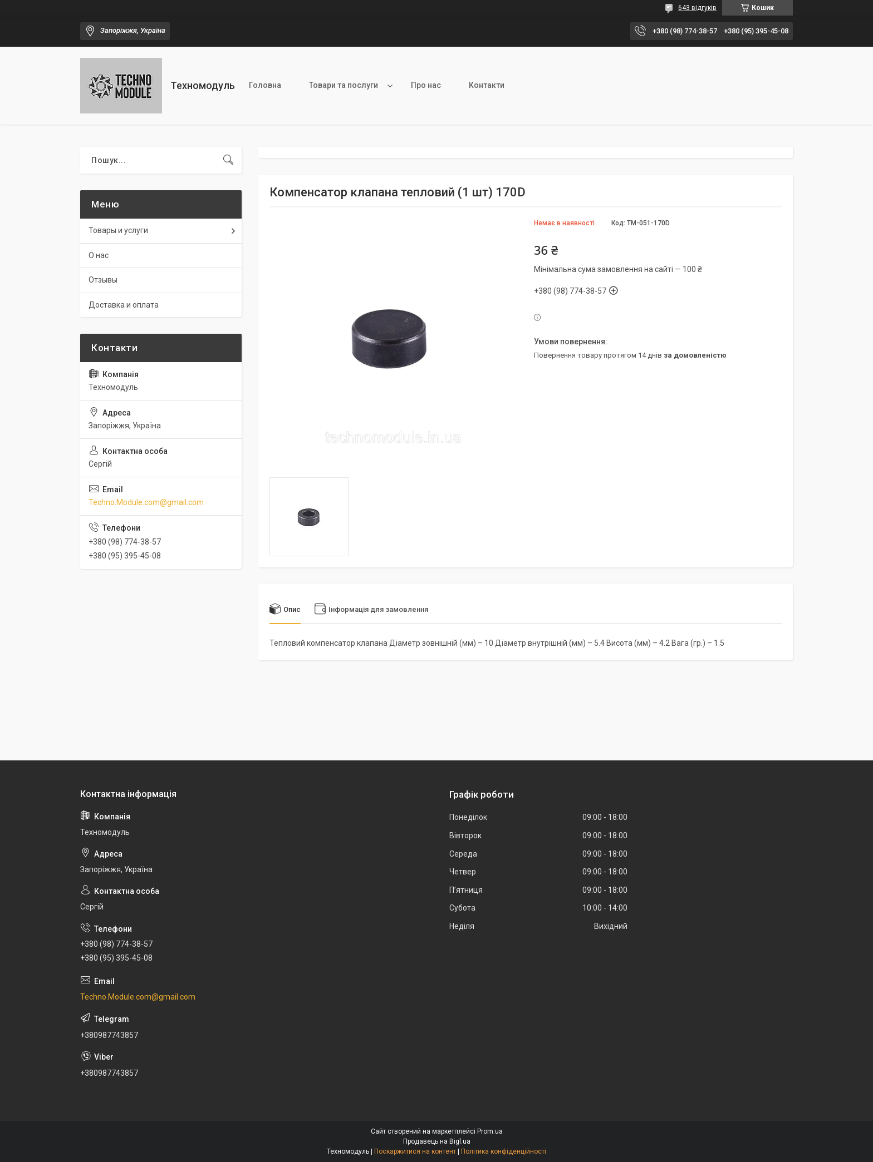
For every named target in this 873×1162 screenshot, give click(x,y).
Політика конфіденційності (503, 1151)
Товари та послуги (343, 85)
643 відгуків (697, 8)
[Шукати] (228, 160)
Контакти (486, 85)
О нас (99, 255)
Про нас (426, 85)
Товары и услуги (118, 230)
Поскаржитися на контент (415, 1151)
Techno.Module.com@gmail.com (146, 502)
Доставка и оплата (124, 304)
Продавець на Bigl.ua (436, 1141)
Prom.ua (490, 1131)
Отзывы (103, 279)
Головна (265, 85)
